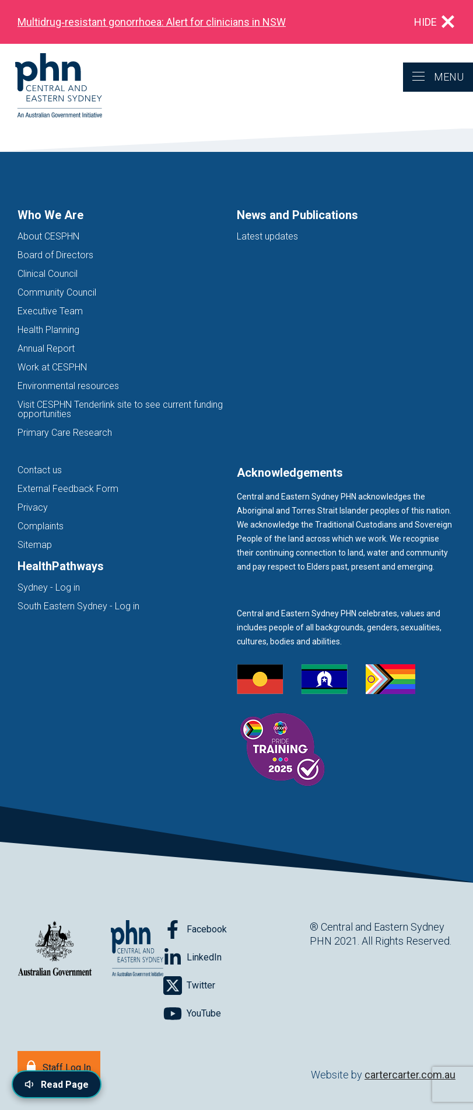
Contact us (39, 470)
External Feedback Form (67, 488)
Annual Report (46, 348)
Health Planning (48, 329)
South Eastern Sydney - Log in (78, 606)
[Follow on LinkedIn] (192, 957)
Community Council (56, 292)
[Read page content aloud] (56, 1084)
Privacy (32, 507)
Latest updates (267, 236)
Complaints (40, 526)
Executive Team (50, 311)
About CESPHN (48, 236)
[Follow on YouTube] (192, 1013)
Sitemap (34, 544)
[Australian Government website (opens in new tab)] (54, 949)
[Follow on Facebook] (195, 929)
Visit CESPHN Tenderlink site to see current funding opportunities (120, 409)
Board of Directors (55, 255)
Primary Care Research (64, 432)
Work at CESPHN (52, 367)
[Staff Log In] (58, 1066)
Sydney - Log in (48, 587)
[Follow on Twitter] (189, 985)
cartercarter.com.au (410, 1075)
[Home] (51, 86)
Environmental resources (68, 385)
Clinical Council (47, 273)
